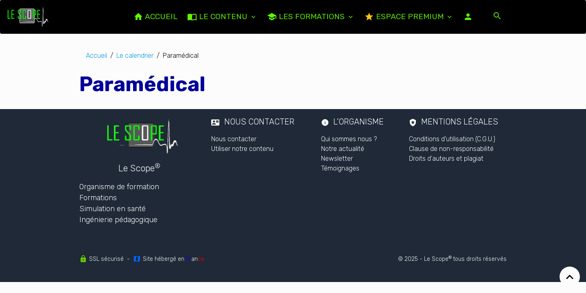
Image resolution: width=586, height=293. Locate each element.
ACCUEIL (155, 17)
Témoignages (340, 168)
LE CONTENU (218, 17)
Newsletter (337, 158)
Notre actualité (342, 149)
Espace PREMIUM (405, 17)
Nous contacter (233, 139)
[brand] (29, 17)
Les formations (307, 17)
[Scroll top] (570, 277)
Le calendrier (134, 55)
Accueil (96, 55)
